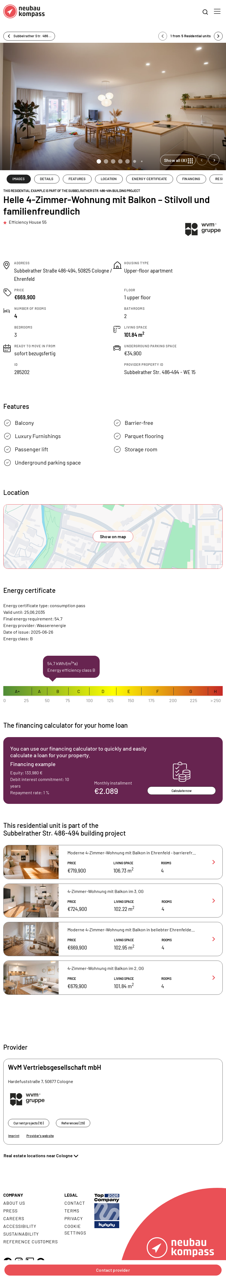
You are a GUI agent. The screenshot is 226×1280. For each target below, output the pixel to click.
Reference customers (30, 1241)
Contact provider (113, 1270)
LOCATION (109, 179)
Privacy (73, 1218)
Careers (13, 1218)
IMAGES (18, 179)
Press (10, 1210)
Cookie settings (75, 1229)
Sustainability (21, 1233)
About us (14, 1203)
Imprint (13, 1136)
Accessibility (19, 1226)
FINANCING (191, 179)
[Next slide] (213, 159)
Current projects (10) (28, 1123)
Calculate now (181, 791)
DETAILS (46, 179)
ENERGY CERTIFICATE (149, 179)
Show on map (113, 536)
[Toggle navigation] (217, 11)
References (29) (73, 1123)
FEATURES (77, 179)
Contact (74, 1203)
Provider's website (40, 1136)
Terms (71, 1210)
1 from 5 (190, 36)
